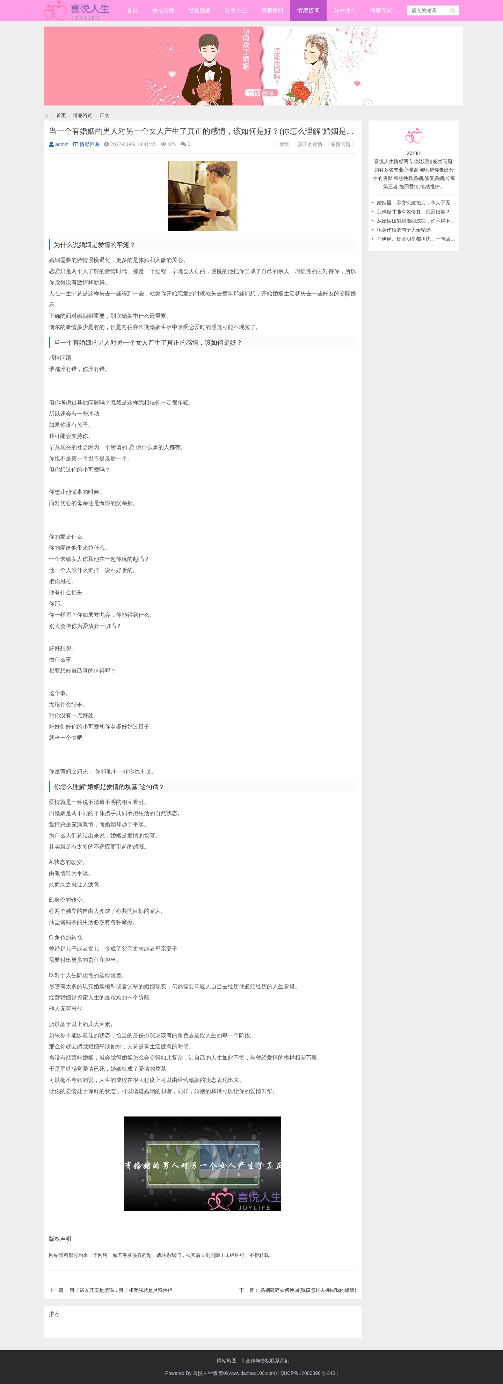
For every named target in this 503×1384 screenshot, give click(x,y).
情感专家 (381, 10)
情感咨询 (308, 10)
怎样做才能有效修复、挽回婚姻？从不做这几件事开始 (435, 211)
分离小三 (236, 10)
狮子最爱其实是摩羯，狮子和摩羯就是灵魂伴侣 (121, 1290)
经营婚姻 (199, 10)
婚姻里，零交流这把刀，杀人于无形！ (418, 202)
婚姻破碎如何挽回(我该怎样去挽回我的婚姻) (308, 1290)
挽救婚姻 (163, 10)
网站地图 (226, 1360)
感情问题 (340, 144)
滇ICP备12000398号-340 (308, 1373)
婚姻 (285, 144)
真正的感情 (310, 144)
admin (58, 144)
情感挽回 (272, 10)
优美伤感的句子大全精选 (404, 230)
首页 (132, 10)
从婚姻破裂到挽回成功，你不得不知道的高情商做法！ (435, 221)
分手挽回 (345, 10)
